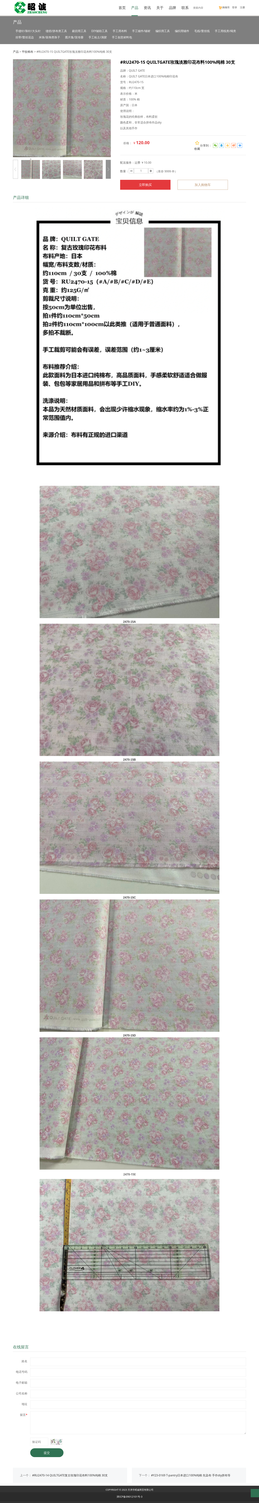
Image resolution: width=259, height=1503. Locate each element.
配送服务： (127, 163)
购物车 (224, 7)
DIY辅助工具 (99, 31)
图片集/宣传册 (74, 37)
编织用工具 (162, 31)
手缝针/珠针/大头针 (28, 31)
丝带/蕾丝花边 (24, 37)
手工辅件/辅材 (141, 31)
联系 (185, 7)
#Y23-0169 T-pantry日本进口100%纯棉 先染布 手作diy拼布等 (190, 1475)
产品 (134, 7)
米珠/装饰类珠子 (49, 37)
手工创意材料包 (122, 37)
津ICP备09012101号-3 (129, 1496)
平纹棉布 (27, 52)
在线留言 (21, 1346)
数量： (124, 171)
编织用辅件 (182, 31)
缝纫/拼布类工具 (56, 31)
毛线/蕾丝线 (202, 31)
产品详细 (21, 197)
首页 (122, 7)
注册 (242, 7)
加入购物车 (203, 185)
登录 (234, 7)
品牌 (172, 7)
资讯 (147, 7)
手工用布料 (120, 31)
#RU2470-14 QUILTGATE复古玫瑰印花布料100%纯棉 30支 (70, 1475)
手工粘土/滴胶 (97, 37)
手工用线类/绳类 (225, 31)
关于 (159, 7)
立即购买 (145, 185)
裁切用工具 (79, 31)
